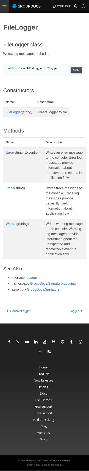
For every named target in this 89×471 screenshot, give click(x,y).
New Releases (43, 380)
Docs (43, 393)
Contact (59, 465)
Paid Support (43, 413)
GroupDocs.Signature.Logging (53, 283)
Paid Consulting (43, 420)
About (43, 439)
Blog (43, 426)
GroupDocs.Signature (43, 289)
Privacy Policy (33, 465)
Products (43, 374)
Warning (12, 224)
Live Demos (43, 400)
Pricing (43, 387)
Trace (10, 188)
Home (43, 367)
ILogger (31, 277)
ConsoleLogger (18, 311)
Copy (76, 70)
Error (9, 152)
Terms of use (47, 465)
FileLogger (14, 112)
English (61, 6)
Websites (43, 433)
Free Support (43, 407)
